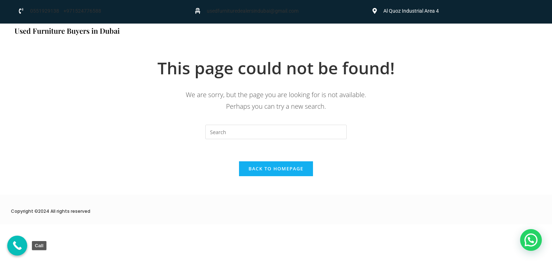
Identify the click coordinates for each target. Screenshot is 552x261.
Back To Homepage (275, 168)
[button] (531, 240)
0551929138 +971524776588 (65, 11)
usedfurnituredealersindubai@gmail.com (252, 11)
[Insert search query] (276, 132)
